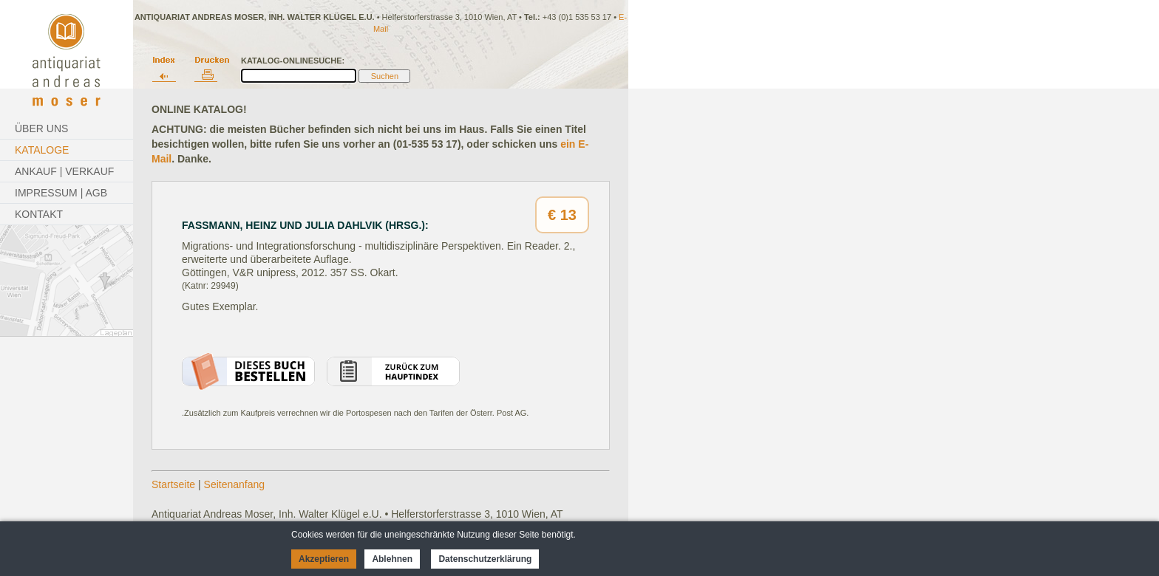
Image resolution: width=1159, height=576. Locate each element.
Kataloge (42, 150)
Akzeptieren (324, 559)
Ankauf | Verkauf (64, 171)
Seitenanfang (234, 484)
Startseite (173, 484)
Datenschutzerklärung (484, 559)
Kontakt (39, 214)
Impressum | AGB (61, 193)
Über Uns (41, 128)
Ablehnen (392, 559)
